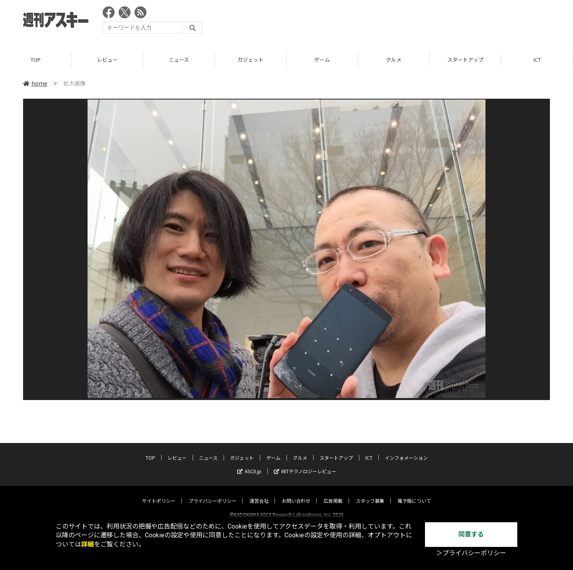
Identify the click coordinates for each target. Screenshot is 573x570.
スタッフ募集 (370, 493)
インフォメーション (406, 450)
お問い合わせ (296, 493)
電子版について (414, 493)
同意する (471, 534)
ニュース (179, 59)
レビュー (107, 59)
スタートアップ (465, 59)
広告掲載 (333, 493)
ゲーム (322, 59)
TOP (36, 59)
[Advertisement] (405, 22)
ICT (537, 59)
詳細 (87, 544)
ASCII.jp (249, 464)
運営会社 (259, 493)
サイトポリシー (158, 493)
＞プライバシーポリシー (471, 553)
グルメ (393, 59)
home (35, 83)
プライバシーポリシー (212, 493)
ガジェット (250, 59)
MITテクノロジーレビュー (305, 464)
